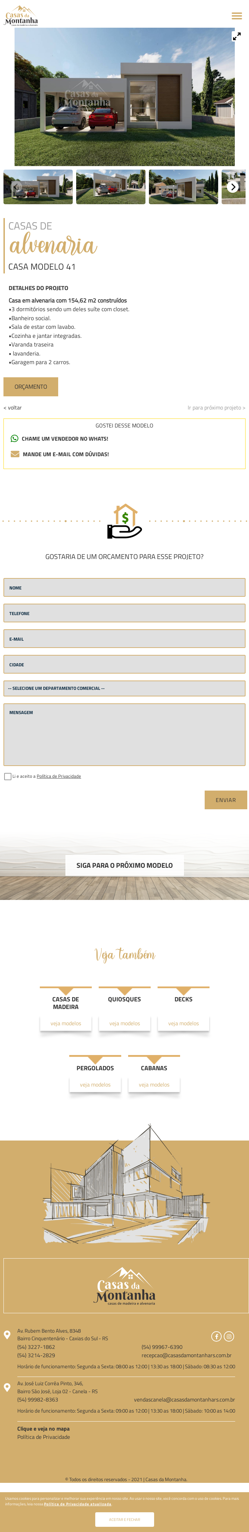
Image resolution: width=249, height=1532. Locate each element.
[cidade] (124, 664)
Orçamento (31, 386)
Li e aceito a (46, 776)
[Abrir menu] (237, 16)
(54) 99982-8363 (37, 1399)
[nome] (124, 587)
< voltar (12, 407)
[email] (124, 638)
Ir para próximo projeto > (217, 407)
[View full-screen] (237, 36)
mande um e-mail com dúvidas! (60, 454)
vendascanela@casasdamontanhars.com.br (184, 1399)
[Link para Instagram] (229, 1336)
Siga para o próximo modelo (125, 865)
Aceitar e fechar (124, 1519)
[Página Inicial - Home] (20, 15)
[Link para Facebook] (216, 1336)
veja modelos (66, 1023)
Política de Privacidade (59, 776)
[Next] (233, 187)
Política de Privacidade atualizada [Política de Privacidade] (78, 1504)
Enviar (226, 800)
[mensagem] (124, 734)
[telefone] (124, 613)
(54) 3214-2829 (36, 1355)
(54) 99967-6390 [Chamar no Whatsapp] (162, 1347)
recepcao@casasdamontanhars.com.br (187, 1355)
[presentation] (41, 799)
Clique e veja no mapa (43, 1428)
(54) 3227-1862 (36, 1347)
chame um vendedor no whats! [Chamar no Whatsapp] (59, 438)
